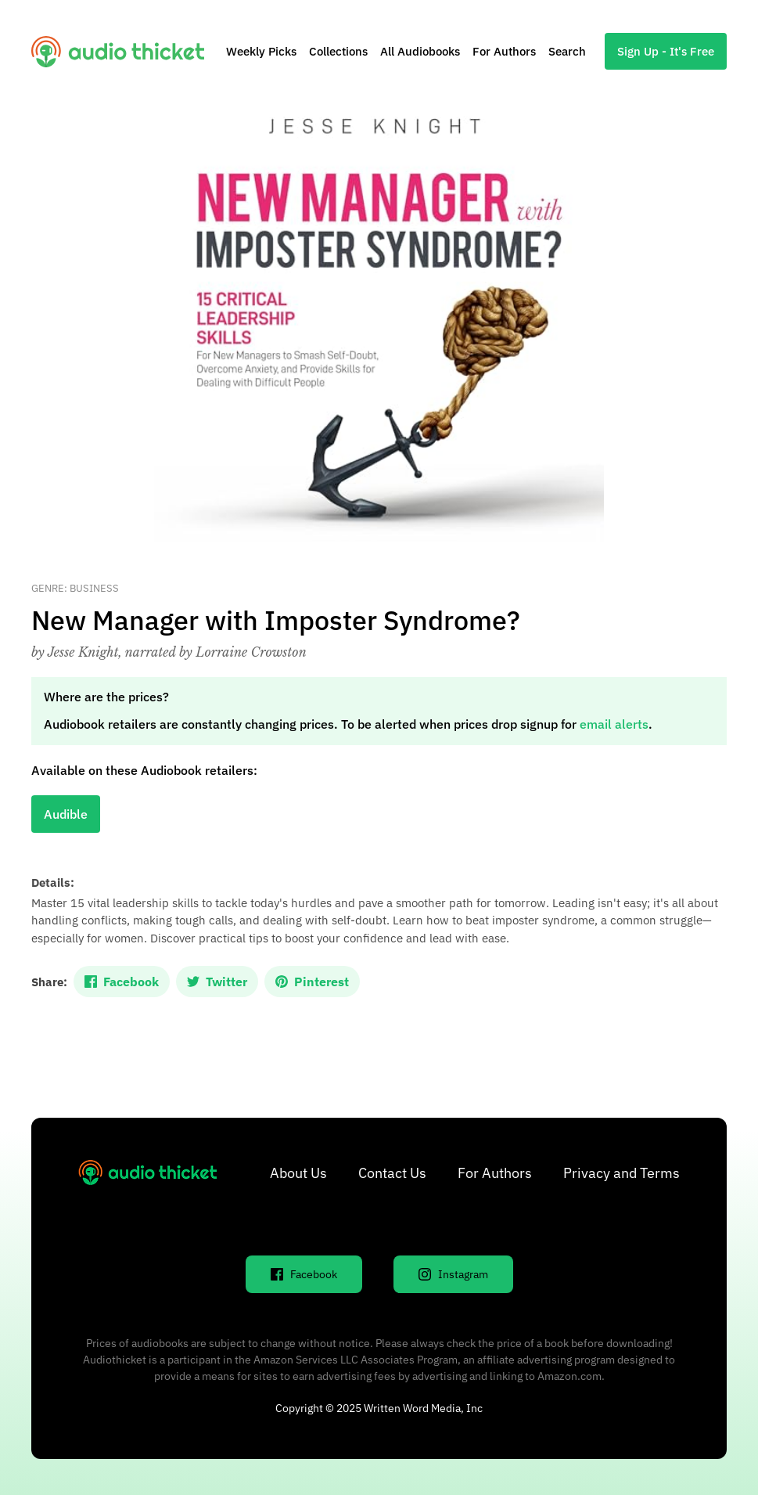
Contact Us (392, 1173)
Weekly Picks (261, 51)
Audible (66, 814)
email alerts (614, 724)
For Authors (504, 51)
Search (567, 51)
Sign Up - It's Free (665, 51)
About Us (298, 1173)
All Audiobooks (420, 51)
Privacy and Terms (621, 1173)
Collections (338, 51)
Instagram (453, 1274)
